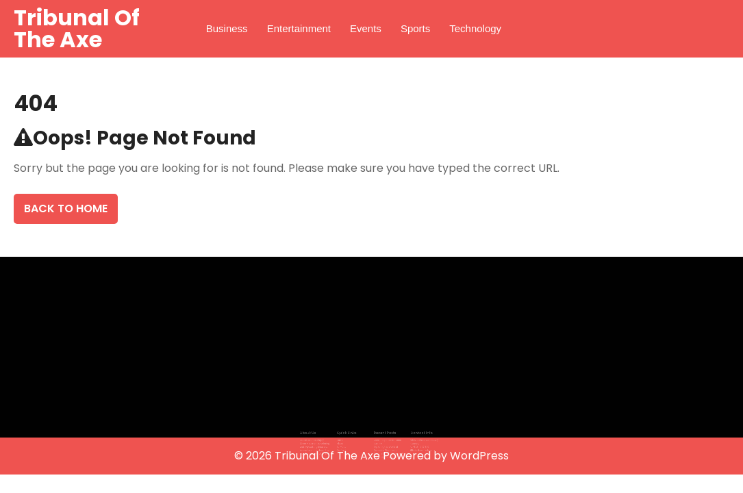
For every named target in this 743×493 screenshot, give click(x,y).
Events (365, 28)
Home (344, 436)
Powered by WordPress (446, 456)
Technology (475, 28)
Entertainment (299, 28)
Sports (415, 28)
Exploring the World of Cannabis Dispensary (383, 443)
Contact (346, 445)
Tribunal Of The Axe (77, 28)
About (344, 439)
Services (346, 442)
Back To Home (66, 208)
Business (227, 28)
